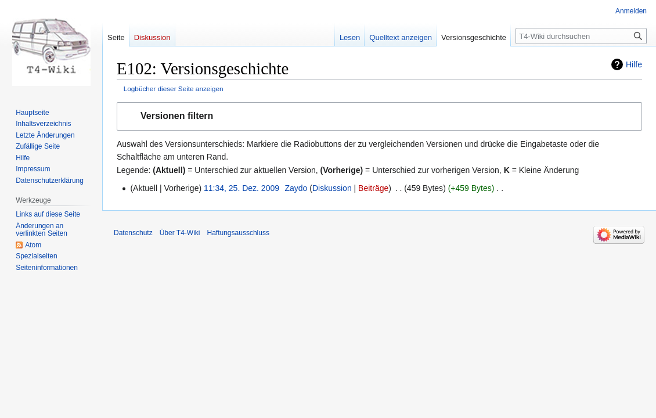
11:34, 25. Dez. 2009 (241, 188)
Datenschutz (133, 233)
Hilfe (634, 64)
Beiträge (373, 188)
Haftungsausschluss (238, 233)
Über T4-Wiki (180, 233)
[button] (379, 116)
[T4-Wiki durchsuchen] (581, 36)
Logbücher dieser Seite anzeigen (174, 88)
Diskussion (332, 188)
